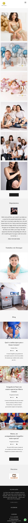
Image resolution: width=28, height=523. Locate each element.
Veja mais (14, 194)
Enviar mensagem (15, 519)
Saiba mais (13, 502)
